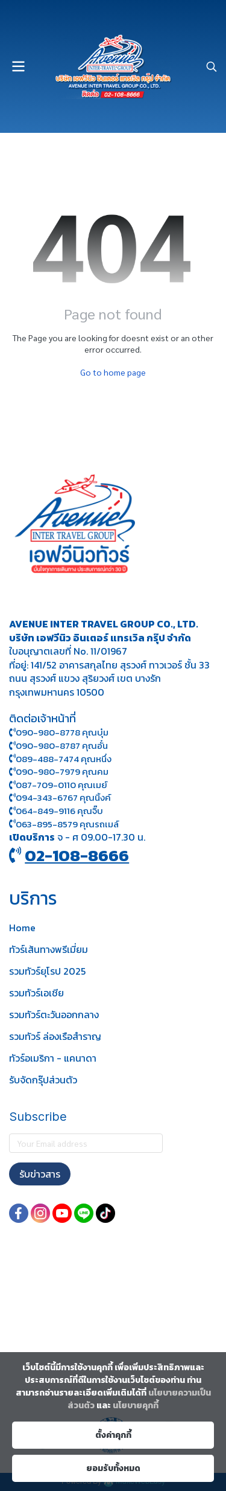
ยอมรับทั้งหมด (113, 1468)
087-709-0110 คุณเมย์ (61, 785)
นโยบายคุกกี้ (136, 1405)
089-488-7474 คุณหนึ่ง (60, 759)
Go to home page (113, 372)
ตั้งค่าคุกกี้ (113, 1435)
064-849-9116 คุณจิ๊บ (56, 811)
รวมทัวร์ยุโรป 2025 (47, 971)
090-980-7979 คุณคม (62, 771)
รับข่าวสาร (39, 1174)
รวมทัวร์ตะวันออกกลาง (54, 1014)
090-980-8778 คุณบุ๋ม (58, 732)
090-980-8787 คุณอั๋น (62, 745)
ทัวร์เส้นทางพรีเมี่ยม (48, 949)
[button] (211, 66)
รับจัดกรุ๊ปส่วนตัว (43, 1080)
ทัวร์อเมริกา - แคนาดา (52, 1058)
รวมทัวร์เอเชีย (36, 993)
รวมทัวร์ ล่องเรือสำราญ (55, 1036)
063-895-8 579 (47, 824)
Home (22, 927)
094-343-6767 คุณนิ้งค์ (60, 797)
